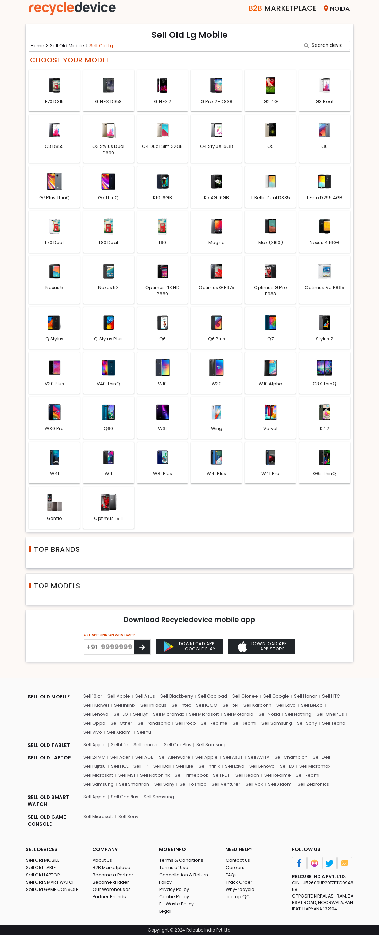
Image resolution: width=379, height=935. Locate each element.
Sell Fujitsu (94, 767)
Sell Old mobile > (70, 45)
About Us (102, 860)
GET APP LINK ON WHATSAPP (109, 647)
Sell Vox (252, 784)
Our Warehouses (111, 889)
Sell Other (121, 724)
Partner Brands (109, 896)
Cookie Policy (174, 896)
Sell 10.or (92, 697)
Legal (165, 911)
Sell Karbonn (256, 706)
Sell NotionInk (154, 775)
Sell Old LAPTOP (43, 874)
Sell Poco (185, 724)
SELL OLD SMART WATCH (48, 801)
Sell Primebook (191, 775)
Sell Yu (143, 733)
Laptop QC (237, 896)
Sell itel (229, 706)
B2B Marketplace (111, 867)
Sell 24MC (94, 758)
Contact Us (237, 860)
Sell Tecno (332, 724)
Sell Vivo (92, 733)
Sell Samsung (275, 724)
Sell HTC (329, 697)
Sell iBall (162, 767)
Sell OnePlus (329, 715)
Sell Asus (144, 697)
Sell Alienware (174, 758)
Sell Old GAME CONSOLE (52, 889)
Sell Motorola (237, 715)
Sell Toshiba (192, 784)
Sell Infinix (124, 706)
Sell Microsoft (203, 715)
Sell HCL (119, 767)
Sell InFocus (153, 706)
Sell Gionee (244, 697)
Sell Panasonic (153, 724)
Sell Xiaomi (119, 733)
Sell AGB (144, 758)
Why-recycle (240, 889)
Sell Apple (118, 697)
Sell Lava (285, 706)
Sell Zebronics (312, 784)
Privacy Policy (174, 889)
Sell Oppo (94, 724)
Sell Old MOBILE (42, 860)
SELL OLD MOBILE (49, 698)
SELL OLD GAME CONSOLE (47, 821)
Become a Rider (110, 882)
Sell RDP (222, 775)
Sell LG (120, 715)
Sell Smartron (134, 784)
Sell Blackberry (175, 697)
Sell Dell (320, 758)
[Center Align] (142, 659)
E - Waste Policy (177, 904)
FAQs (231, 874)
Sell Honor (304, 697)
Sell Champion (290, 758)
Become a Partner (112, 874)
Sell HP (140, 767)
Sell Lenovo (96, 715)
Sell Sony (306, 724)
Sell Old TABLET (42, 867)
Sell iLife (119, 745)
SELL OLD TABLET (49, 746)
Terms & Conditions (181, 860)
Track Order (238, 882)
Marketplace (278, 8)
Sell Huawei (96, 706)
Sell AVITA (258, 758)
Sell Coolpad (211, 697)
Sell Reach (247, 775)
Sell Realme (213, 724)
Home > (40, 45)
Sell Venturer (224, 784)
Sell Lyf (139, 715)
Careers (234, 867)
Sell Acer (120, 758)
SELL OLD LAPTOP (49, 758)
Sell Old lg (104, 45)
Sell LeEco (311, 706)
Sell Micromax (167, 715)
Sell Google (275, 697)
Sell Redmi (244, 724)
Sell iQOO (206, 706)
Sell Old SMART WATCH (51, 882)
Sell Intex (180, 706)
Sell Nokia (268, 715)
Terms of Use (173, 867)
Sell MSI (126, 775)
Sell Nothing (297, 715)
